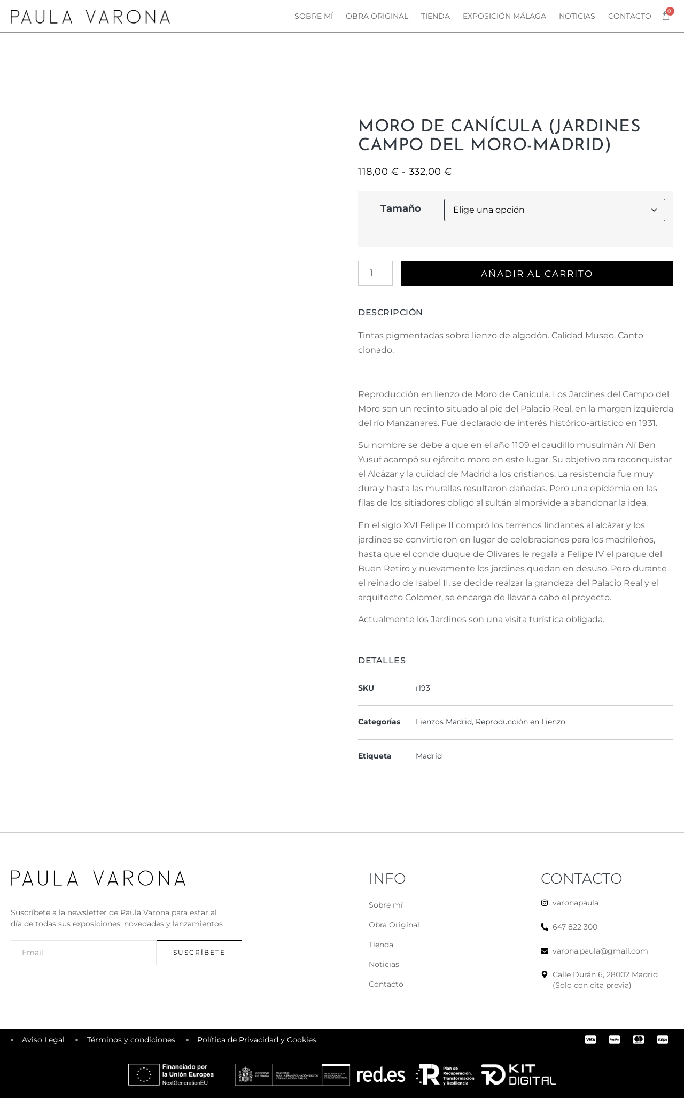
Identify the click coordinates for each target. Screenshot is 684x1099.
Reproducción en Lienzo (520, 722)
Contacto (629, 16)
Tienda (435, 16)
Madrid (429, 756)
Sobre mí (313, 16)
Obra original (377, 16)
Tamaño (400, 208)
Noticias (577, 16)
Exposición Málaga (504, 16)
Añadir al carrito (538, 274)
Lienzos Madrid (444, 722)
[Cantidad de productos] (375, 274)
